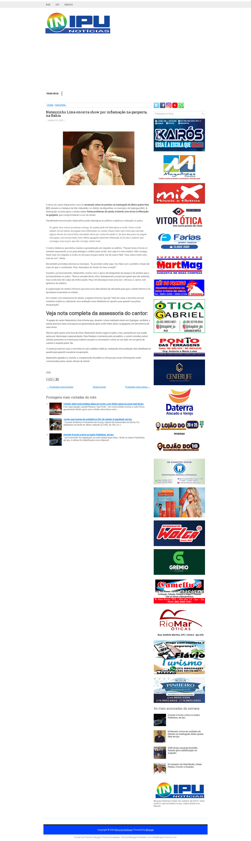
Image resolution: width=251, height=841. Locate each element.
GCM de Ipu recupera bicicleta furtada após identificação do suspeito (182, 750)
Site (57, 4)
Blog (48, 4)
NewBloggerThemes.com (165, 837)
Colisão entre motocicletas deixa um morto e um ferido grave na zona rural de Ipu (103, 404)
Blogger (150, 830)
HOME (50, 105)
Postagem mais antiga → (137, 387)
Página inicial (53, 93)
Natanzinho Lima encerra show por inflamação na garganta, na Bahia (96, 113)
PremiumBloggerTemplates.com (136, 837)
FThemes (88, 837)
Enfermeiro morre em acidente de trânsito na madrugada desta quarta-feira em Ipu (186, 734)
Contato (68, 4)
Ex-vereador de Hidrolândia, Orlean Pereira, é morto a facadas (185, 765)
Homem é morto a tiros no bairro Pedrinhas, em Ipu (88, 434)
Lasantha (116, 837)
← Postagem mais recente (60, 387)
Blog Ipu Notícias (123, 830)
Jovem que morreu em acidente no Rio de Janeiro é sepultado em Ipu (97, 419)
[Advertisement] (125, 64)
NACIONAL (60, 105)
